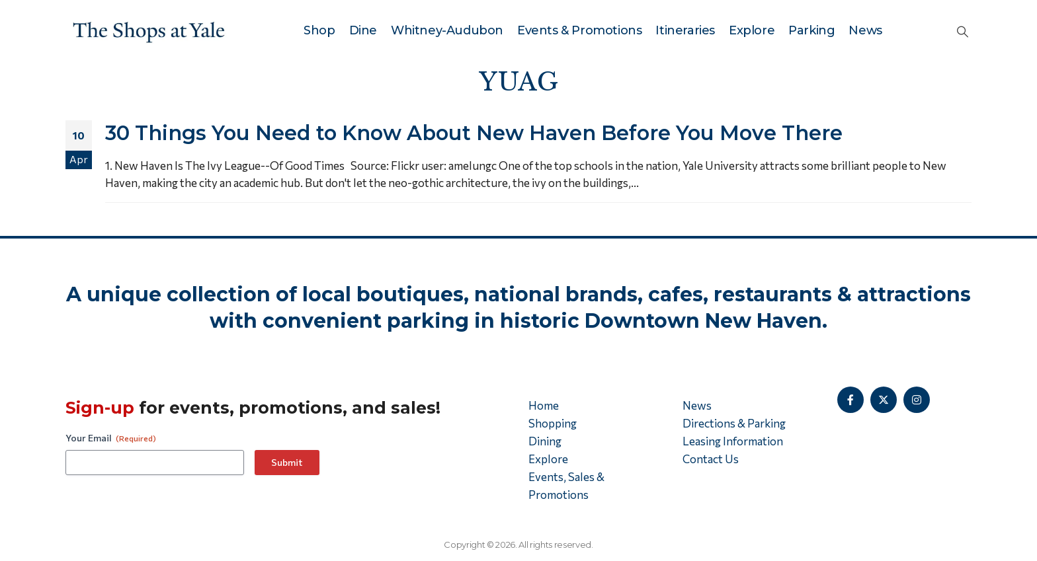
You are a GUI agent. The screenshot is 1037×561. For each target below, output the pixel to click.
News (865, 30)
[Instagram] (916, 400)
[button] (962, 31)
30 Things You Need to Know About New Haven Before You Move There (474, 132)
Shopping (552, 423)
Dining (544, 441)
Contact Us (711, 459)
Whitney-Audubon (447, 30)
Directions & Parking (734, 423)
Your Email (110, 438)
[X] (883, 400)
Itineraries (685, 30)
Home (543, 405)
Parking (811, 30)
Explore (751, 30)
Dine (363, 30)
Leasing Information (733, 441)
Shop (319, 30)
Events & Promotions (579, 30)
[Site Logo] (148, 30)
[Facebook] (850, 400)
